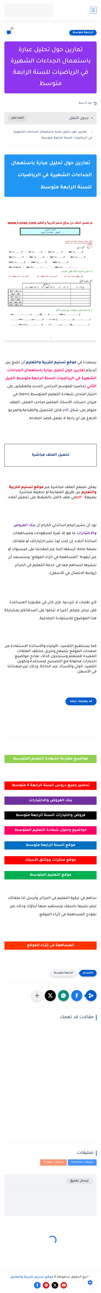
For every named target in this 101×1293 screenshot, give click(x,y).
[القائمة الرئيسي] (93, 10)
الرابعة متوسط (83, 32)
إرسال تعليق (79, 1181)
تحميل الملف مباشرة (50, 455)
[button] (76, 995)
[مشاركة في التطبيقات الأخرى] (37, 995)
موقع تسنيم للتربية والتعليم (32, 1277)
